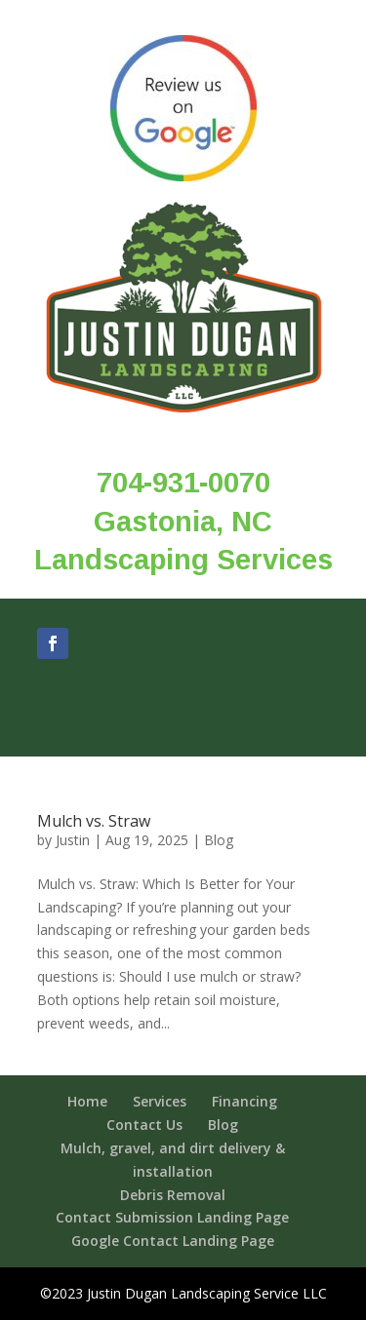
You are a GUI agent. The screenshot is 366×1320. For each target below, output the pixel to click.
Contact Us (144, 1124)
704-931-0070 (183, 482)
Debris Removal (172, 1194)
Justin (73, 840)
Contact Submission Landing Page (172, 1217)
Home (87, 1101)
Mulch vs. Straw (93, 821)
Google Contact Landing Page (172, 1240)
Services (159, 1101)
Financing (244, 1101)
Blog (218, 840)
